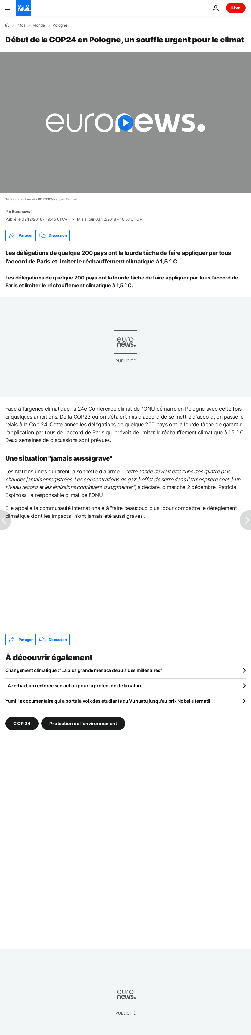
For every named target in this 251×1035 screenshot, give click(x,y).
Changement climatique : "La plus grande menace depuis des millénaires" (83, 670)
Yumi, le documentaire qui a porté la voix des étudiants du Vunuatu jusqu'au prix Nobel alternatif (107, 701)
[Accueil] (7, 25)
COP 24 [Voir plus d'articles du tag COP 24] (21, 723)
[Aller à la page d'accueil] (23, 8)
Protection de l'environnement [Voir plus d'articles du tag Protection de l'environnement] (83, 723)
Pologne (59, 25)
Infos (20, 25)
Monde (38, 25)
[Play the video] (125, 122)
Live (236, 7)
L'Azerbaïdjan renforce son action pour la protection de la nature (73, 685)
